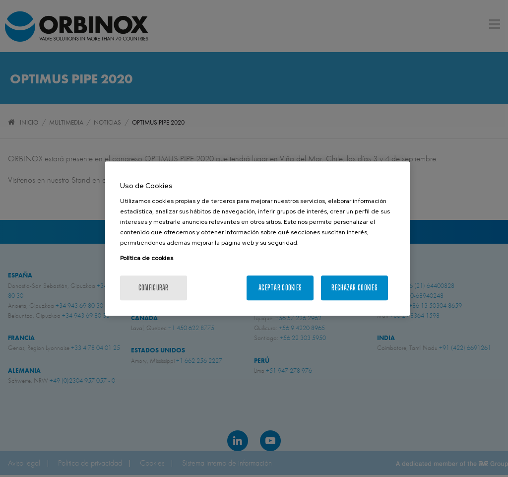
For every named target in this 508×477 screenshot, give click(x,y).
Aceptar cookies (280, 287)
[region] (257, 238)
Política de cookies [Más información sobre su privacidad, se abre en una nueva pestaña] (146, 258)
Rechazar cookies (354, 287)
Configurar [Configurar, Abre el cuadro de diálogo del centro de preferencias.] (153, 287)
